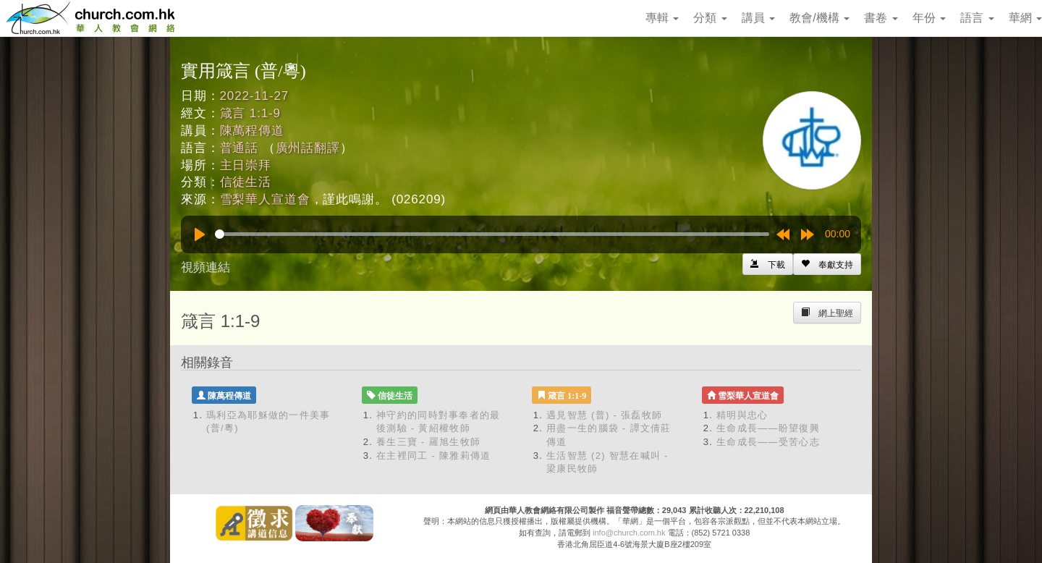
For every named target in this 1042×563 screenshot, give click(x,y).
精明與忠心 (742, 415)
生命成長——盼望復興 (768, 428)
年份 (929, 18)
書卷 (880, 18)
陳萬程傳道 (252, 130)
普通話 (239, 148)
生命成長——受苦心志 (768, 441)
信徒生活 (245, 182)
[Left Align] (827, 264)
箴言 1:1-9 (250, 113)
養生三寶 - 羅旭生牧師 (428, 441)
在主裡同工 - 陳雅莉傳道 (433, 455)
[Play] (199, 234)
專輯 (662, 18)
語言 (977, 18)
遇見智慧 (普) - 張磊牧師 (604, 415)
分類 (710, 18)
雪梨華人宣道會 (265, 199)
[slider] (492, 234)
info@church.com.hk (629, 532)
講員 (758, 18)
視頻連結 (205, 267)
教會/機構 (819, 18)
